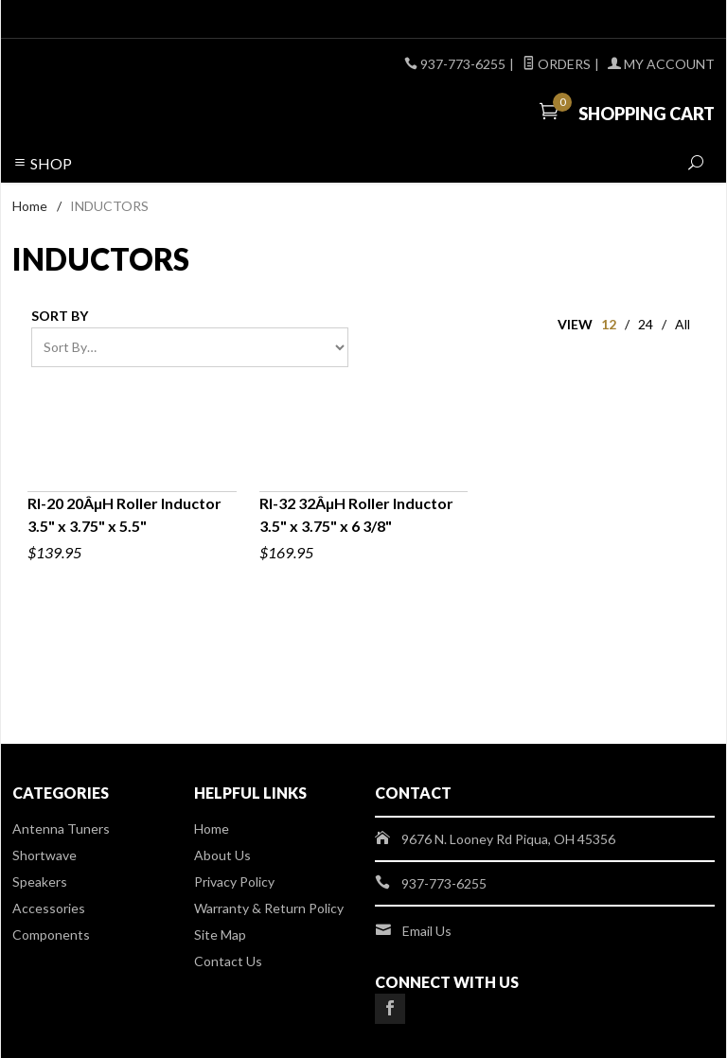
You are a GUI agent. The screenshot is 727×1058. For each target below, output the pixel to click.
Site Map (220, 934)
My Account (661, 64)
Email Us (427, 931)
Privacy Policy (234, 881)
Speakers (39, 881)
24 (645, 324)
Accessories (48, 908)
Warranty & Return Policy (269, 908)
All (682, 324)
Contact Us (228, 961)
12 (608, 324)
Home (29, 206)
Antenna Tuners (61, 828)
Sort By (59, 316)
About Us (222, 855)
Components (51, 934)
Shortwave (44, 855)
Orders (557, 64)
